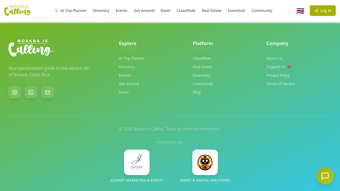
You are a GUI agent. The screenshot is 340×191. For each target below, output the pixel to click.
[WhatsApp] (31, 92)
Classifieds (186, 10)
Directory (101, 10)
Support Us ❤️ (279, 66)
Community (262, 10)
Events (122, 10)
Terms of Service (280, 83)
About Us (274, 58)
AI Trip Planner (70, 10)
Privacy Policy (278, 75)
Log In (323, 10)
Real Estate (212, 10)
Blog (197, 92)
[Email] (47, 92)
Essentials (236, 10)
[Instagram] (14, 92)
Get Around (144, 10)
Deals (166, 10)
